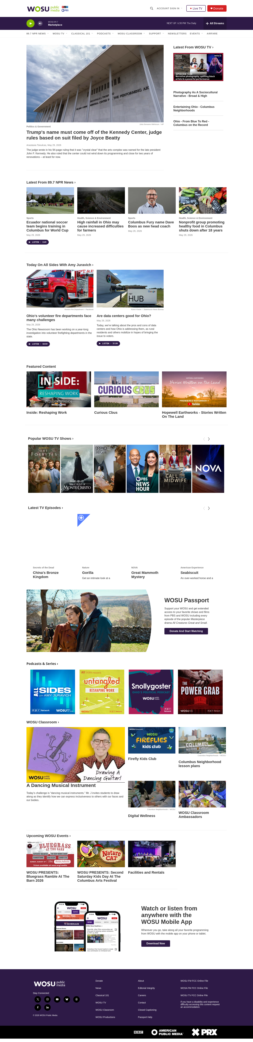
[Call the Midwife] (175, 469)
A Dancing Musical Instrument (61, 785)
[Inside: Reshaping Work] (58, 389)
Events (195, 33)
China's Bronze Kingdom (46, 553)
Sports (30, 218)
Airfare (212, 33)
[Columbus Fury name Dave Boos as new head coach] (152, 200)
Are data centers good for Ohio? (124, 316)
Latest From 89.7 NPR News (49, 182)
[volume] (40, 23)
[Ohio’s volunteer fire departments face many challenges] (59, 289)
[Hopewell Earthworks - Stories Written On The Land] (194, 389)
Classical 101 (80, 33)
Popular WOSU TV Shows (49, 438)
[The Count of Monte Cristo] (77, 469)
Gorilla (87, 551)
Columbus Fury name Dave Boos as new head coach (151, 224)
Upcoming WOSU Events (47, 836)
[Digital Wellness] (151, 794)
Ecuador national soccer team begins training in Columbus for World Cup (47, 226)
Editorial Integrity (146, 988)
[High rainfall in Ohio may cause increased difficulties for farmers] (101, 200)
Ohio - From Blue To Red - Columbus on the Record (191, 123)
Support (155, 33)
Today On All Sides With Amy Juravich (58, 265)
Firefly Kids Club (142, 759)
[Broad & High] (110, 469)
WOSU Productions (105, 1017)
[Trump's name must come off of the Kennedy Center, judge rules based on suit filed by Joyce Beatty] (95, 83)
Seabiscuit (189, 551)
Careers (142, 995)
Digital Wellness (141, 816)
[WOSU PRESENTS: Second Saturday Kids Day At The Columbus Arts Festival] (101, 854)
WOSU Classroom (130, 33)
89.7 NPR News (36, 33)
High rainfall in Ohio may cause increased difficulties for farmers (100, 226)
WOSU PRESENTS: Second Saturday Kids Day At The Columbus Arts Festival (100, 876)
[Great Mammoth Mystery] (150, 527)
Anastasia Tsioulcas (36, 145)
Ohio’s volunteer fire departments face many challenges (58, 318)
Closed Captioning (147, 1010)
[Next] (208, 439)
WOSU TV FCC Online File (194, 995)
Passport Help (145, 1017)
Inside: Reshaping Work (46, 413)
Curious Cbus (105, 413)
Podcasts (104, 33)
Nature (85, 546)
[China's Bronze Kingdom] (52, 527)
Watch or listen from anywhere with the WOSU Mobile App (169, 915)
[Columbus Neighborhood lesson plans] (202, 740)
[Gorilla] (101, 527)
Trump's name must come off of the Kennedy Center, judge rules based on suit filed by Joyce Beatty (94, 134)
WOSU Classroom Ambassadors (194, 815)
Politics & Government (38, 126)
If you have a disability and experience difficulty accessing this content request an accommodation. (200, 1004)
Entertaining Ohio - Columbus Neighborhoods (193, 108)
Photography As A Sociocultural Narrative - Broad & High (195, 94)
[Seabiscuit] (200, 527)
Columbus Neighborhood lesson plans (200, 764)
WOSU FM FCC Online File (194, 981)
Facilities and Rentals (146, 872)
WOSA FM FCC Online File (194, 988)
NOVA (134, 546)
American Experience (192, 546)
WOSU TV (58, 33)
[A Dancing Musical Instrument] (75, 754)
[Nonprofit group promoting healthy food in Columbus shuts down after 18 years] (203, 200)
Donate (218, 8)
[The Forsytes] (44, 469)
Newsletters (177, 33)
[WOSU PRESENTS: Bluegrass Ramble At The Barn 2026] (50, 854)
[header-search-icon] (152, 8)
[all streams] (215, 23)
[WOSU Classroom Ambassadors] (202, 794)
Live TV (196, 8)
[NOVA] (208, 469)
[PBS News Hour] (142, 469)
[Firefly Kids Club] (151, 740)
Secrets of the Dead (43, 546)
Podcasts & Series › (42, 663)
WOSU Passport (186, 600)
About (141, 981)
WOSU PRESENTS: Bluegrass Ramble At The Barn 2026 (47, 876)
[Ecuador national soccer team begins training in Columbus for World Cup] (50, 200)
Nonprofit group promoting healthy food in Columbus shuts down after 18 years (201, 226)
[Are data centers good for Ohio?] (130, 289)
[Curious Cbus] (126, 389)
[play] (30, 23)
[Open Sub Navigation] (182, 8)
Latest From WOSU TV (192, 47)
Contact (142, 1002)
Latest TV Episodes (44, 508)
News (98, 988)
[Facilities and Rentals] (152, 854)
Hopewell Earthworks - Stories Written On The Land (194, 415)
